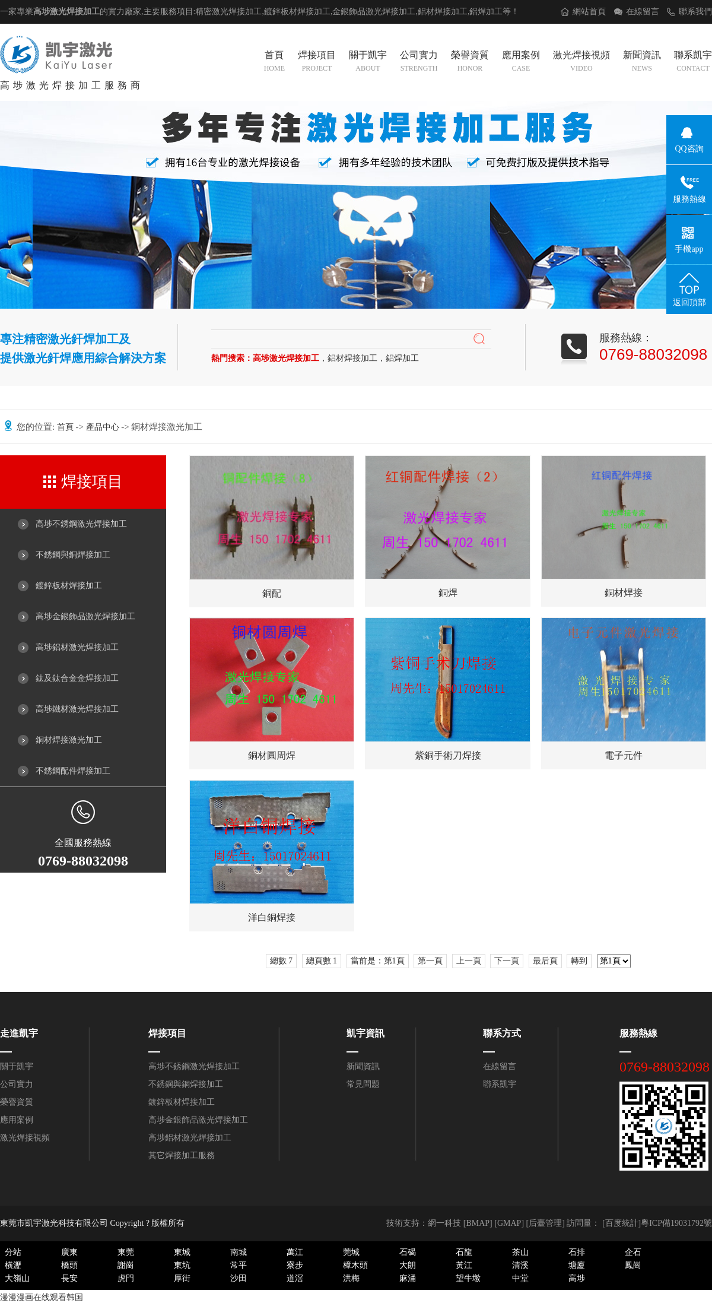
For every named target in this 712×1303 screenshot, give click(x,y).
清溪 (520, 1265)
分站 (13, 1252)
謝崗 (125, 1265)
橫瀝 (13, 1265)
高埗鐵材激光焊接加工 (77, 709)
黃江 (464, 1265)
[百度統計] (621, 1223)
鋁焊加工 (486, 11)
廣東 (69, 1252)
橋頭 (69, 1265)
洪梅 (351, 1278)
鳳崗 (633, 1265)
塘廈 (576, 1265)
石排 (576, 1252)
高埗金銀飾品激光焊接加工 (85, 616)
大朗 (407, 1265)
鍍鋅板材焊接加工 (69, 585)
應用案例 (521, 62)
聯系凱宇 (693, 62)
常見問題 (363, 1084)
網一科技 (444, 1223)
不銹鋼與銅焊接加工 (73, 554)
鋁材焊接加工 (443, 11)
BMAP (478, 1223)
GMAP (509, 1223)
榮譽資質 (470, 62)
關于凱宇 (368, 62)
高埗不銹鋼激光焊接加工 (81, 523)
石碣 (407, 1252)
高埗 (576, 1278)
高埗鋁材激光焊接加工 (77, 647)
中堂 (520, 1278)
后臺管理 (545, 1223)
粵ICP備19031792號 (676, 1223)
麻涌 (407, 1278)
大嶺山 (17, 1278)
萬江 (295, 1252)
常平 (238, 1265)
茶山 (520, 1252)
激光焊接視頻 (581, 62)
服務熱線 (638, 1033)
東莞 (125, 1252)
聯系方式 (502, 1033)
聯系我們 (695, 11)
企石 (633, 1252)
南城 (238, 1252)
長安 (69, 1278)
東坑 (182, 1265)
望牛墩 (468, 1278)
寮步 (295, 1265)
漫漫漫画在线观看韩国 (41, 1297)
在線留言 (642, 11)
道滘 (295, 1278)
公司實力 (419, 62)
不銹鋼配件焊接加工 (73, 770)
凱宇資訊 (365, 1033)
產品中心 (104, 427)
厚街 (182, 1278)
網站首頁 (589, 11)
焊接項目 (317, 62)
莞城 (351, 1252)
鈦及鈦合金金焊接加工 (77, 678)
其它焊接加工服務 (181, 1155)
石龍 (464, 1252)
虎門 (125, 1278)
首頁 (274, 62)
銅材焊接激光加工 (69, 739)
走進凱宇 (19, 1033)
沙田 (238, 1278)
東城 (182, 1252)
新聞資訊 (642, 62)
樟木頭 (355, 1265)
